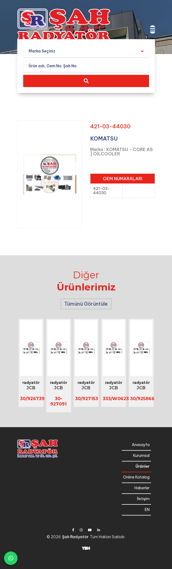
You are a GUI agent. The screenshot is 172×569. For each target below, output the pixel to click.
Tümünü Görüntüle (86, 304)
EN (147, 509)
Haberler (142, 488)
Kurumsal (141, 455)
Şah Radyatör (75, 536)
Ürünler (143, 466)
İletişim (143, 498)
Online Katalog (136, 477)
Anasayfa (141, 444)
